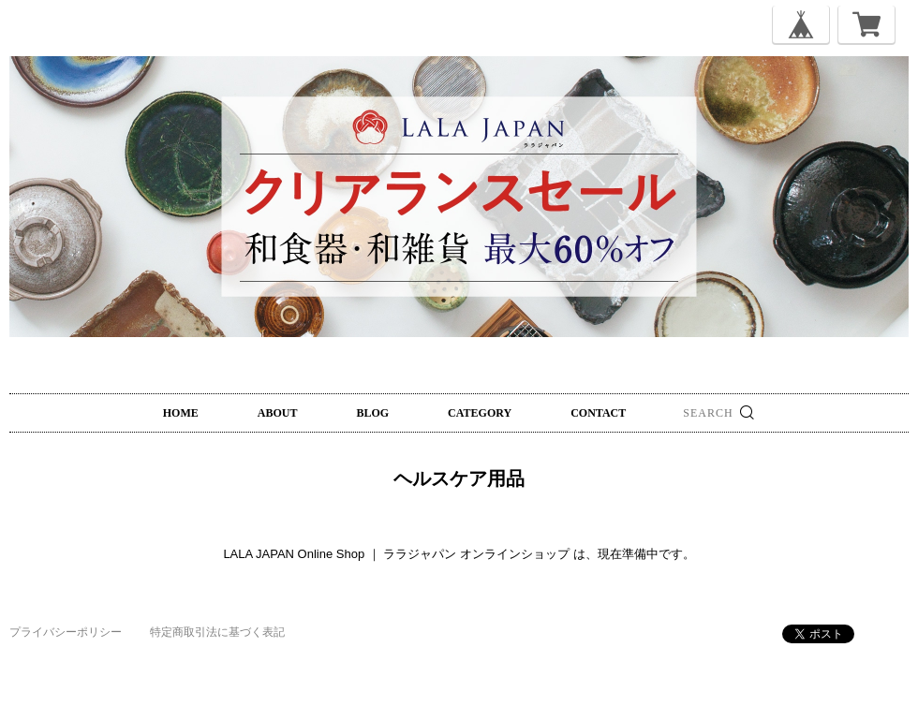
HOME (181, 412)
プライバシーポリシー (65, 632)
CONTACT (598, 412)
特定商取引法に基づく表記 (217, 632)
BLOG (372, 412)
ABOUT (278, 412)
